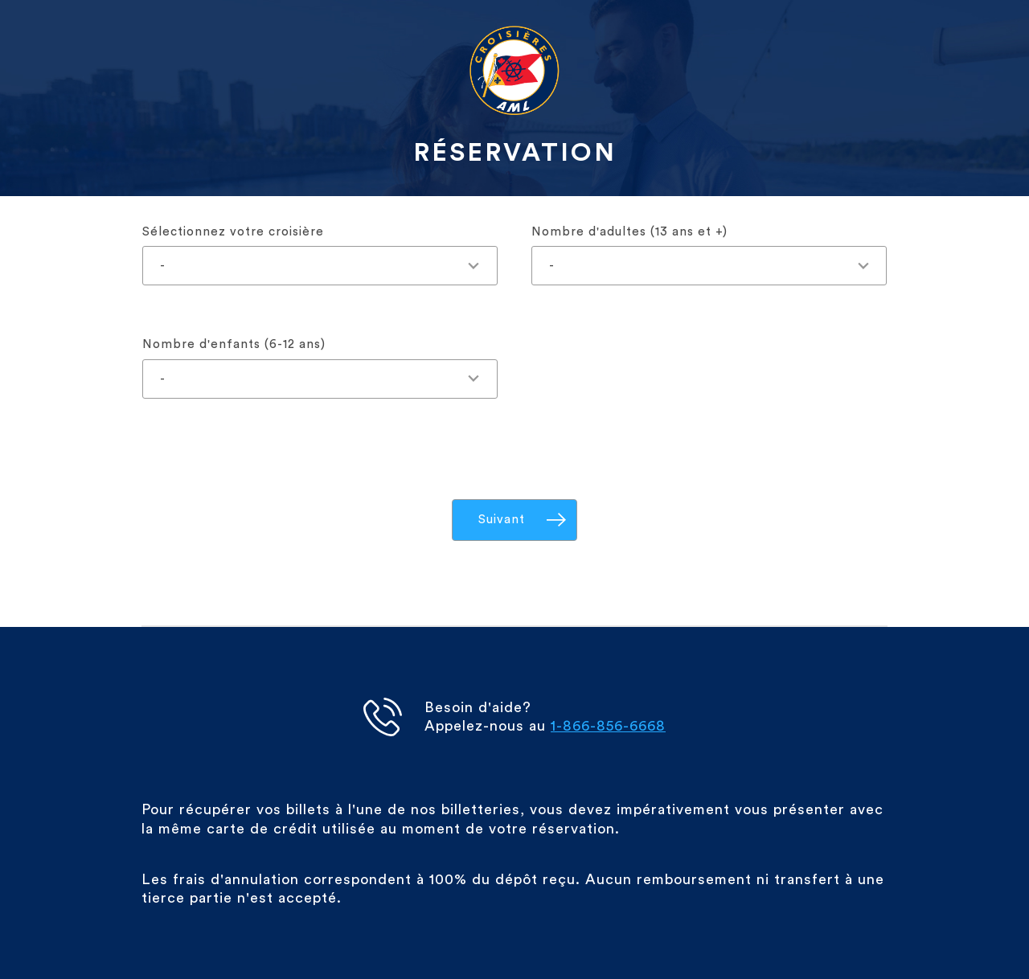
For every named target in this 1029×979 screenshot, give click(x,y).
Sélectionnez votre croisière (233, 232)
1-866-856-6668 (608, 726)
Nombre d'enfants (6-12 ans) (234, 344)
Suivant (501, 520)
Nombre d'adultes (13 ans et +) (629, 232)
